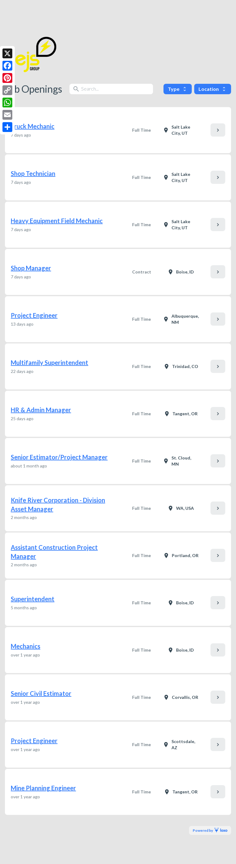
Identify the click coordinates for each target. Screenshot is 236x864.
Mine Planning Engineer (43, 788)
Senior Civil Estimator (41, 693)
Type (177, 89)
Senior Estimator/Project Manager (59, 457)
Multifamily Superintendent (49, 362)
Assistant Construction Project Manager (54, 552)
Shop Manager (31, 268)
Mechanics (25, 646)
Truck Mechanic (32, 126)
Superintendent (32, 598)
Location (213, 89)
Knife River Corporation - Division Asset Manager (58, 504)
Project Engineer (34, 315)
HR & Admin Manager (41, 409)
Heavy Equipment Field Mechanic (57, 220)
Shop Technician (33, 173)
